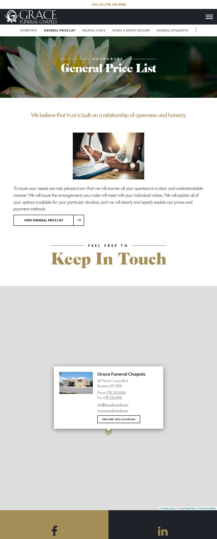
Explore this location (118, 419)
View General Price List (43, 220)
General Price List (59, 30)
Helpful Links (93, 30)
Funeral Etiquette (172, 30)
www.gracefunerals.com (112, 411)
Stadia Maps (169, 508)
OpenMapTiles (187, 508)
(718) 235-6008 (112, 398)
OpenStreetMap (207, 508)
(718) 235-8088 (115, 4)
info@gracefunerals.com (112, 405)
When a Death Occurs (131, 30)
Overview (28, 30)
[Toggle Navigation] (196, 29)
